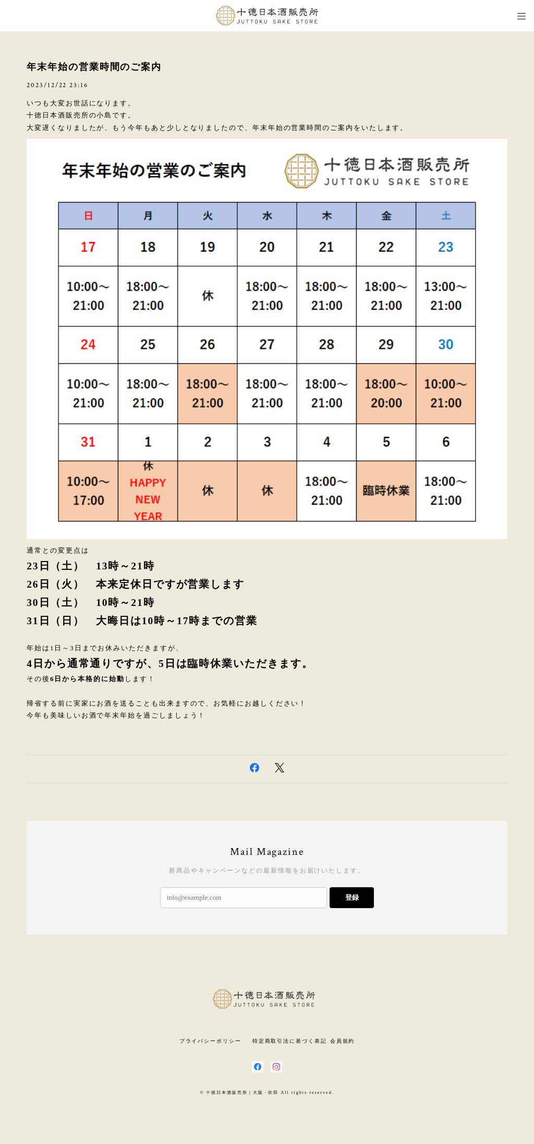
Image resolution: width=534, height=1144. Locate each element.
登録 (352, 897)
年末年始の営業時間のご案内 (94, 67)
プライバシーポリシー (210, 1041)
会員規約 (342, 1041)
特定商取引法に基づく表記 (289, 1041)
